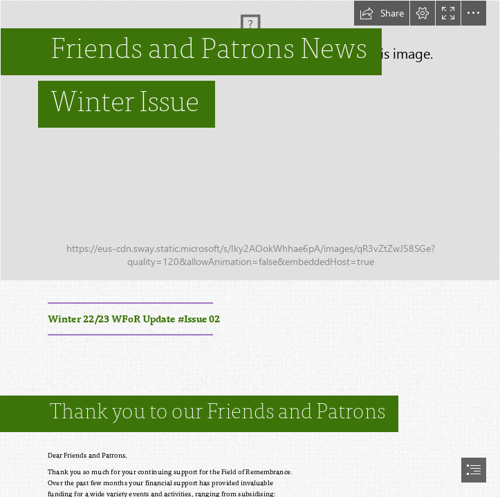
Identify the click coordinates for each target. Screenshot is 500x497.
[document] (250, 248)
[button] (381, 13)
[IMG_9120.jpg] (250, 140)
